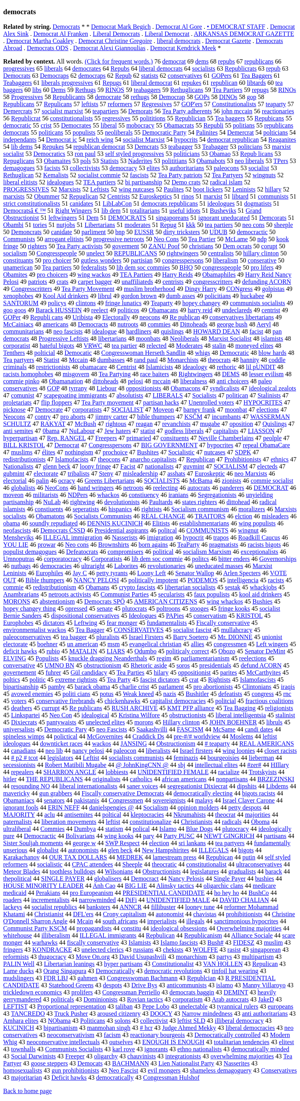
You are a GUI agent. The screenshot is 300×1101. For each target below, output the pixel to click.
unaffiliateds (137, 281)
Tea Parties (130, 672)
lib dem (110, 210)
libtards (256, 82)
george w (84, 843)
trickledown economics (32, 992)
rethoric (226, 367)
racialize (228, 772)
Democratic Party (164, 132)
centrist (271, 310)
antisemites (78, 814)
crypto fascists (137, 587)
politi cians (76, 693)
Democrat (66, 445)
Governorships (277, 558)
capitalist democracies (178, 701)
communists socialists (257, 303)
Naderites (140, 161)
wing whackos (225, 601)
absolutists (129, 395)
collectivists (85, 168)
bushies (264, 878)
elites (153, 168)
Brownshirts (113, 544)
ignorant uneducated (223, 217)
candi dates (259, 729)
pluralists (108, 637)
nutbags (21, 566)
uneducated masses (219, 566)
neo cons (253, 224)
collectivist (154, 1020)
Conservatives (279, 1070)
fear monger (122, 622)
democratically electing (202, 793)
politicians (186, 153)
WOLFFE (205, 949)
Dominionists (101, 999)
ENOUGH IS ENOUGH (173, 1042)
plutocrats (134, 608)
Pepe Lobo (155, 1006)
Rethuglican (18, 175)
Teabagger (215, 146)
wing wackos (94, 274)
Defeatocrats (82, 551)
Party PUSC (179, 836)
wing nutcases (136, 189)
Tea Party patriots (180, 175)
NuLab (51, 502)
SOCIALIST (127, 409)
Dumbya (85, 828)
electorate (46, 473)
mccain (161, 381)
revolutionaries (167, 566)
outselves (121, 1042)
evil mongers (164, 1070)
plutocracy (235, 828)
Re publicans (85, 708)
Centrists (118, 196)
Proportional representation (71, 1006)
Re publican (185, 317)
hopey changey (201, 303)
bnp (120, 232)
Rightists (219, 679)
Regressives (157, 104)
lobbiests (117, 772)
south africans (120, 921)
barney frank (200, 409)
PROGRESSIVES (26, 189)
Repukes (53, 146)
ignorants (156, 1049)
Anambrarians (21, 594)
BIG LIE (136, 885)
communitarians (23, 331)
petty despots (244, 807)
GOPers (222, 75)
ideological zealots (272, 388)
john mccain (237, 111)
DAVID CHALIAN (244, 900)
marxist (213, 196)
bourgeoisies (224, 757)
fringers (13, 949)
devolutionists (122, 502)
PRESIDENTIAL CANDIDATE (164, 892)
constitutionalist (206, 864)
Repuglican (83, 196)
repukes (191, 82)
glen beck (120, 850)
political (163, 551)
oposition (241, 423)
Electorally (116, 317)
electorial (15, 480)
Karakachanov (21, 857)
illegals (195, 921)
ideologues (220, 203)
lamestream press (175, 857)
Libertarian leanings (69, 963)
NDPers (78, 494)
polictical (65, 736)
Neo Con (60, 715)
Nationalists (18, 466)
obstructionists (187, 715)
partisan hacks (161, 402)
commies (159, 324)
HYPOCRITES (263, 402)
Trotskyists (263, 772)
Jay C (80, 573)
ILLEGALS (214, 850)
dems (202, 61)
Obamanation (66, 381)
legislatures (204, 871)
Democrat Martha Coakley (40, 41)
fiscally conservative (93, 942)
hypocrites (220, 445)
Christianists (196, 821)
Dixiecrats (24, 722)
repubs (226, 61)
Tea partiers (56, 267)
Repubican (219, 857)
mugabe (210, 423)
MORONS (16, 601)
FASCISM (190, 729)
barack (273, 871)
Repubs (120, 68)
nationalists (159, 466)
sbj (182, 765)
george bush (232, 324)
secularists (171, 594)
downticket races (61, 743)
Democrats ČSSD (62, 530)
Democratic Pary (65, 729)
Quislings (274, 423)
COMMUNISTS (207, 530)
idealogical (95, 715)
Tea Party (119, 679)
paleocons (226, 168)
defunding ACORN (266, 281)
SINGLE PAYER (62, 878)
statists (149, 75)
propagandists (94, 928)
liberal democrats (179, 41)
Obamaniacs (18, 800)
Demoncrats (26, 232)
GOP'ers (191, 104)
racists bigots (264, 544)
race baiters (154, 374)
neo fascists (67, 331)
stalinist (285, 715)
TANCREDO (28, 1013)
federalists (94, 267)
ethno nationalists (199, 1049)
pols (86, 161)
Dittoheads (193, 324)
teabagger (180, 146)
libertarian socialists (190, 587)
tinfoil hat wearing (235, 971)
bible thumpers (156, 416)
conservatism (210, 615)
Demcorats (272, 217)
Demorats (140, 111)
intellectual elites (216, 765)
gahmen (87, 978)
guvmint (193, 466)
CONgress (239, 288)
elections (268, 409)
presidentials (215, 665)
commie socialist (272, 480)
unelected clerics (102, 949)
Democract (145, 878)
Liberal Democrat (167, 33)
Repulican (265, 963)
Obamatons (50, 516)
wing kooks (118, 836)
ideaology (194, 367)
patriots (37, 281)
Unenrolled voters (211, 402)
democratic (17, 125)
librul (105, 296)
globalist (47, 850)
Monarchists (183, 359)
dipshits (247, 786)
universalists (19, 729)
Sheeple (132, 864)
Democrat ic (61, 139)
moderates (138, 224)
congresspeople (221, 267)
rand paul (146, 359)
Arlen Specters (242, 573)
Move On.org (93, 956)
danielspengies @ (111, 807)
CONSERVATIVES (138, 629)
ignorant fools (20, 807)
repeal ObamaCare (266, 445)
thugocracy (52, 956)
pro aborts (73, 416)
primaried (138, 438)
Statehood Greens (71, 985)
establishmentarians (204, 523)
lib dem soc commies (143, 267)
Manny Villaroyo (263, 985)
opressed (76, 608)
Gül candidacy (89, 672)
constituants (18, 260)
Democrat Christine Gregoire (115, 41)
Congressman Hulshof (171, 1077)
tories (40, 224)
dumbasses (110, 359)
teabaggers (147, 89)
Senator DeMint (265, 651)
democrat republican (233, 139)
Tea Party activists (79, 246)
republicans (259, 61)
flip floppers (56, 402)
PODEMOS (203, 580)
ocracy (66, 480)
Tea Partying (115, 374)
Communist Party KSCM (35, 928)
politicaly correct (187, 651)
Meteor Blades (21, 871)
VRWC (93, 345)
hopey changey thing (29, 608)
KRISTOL (249, 615)
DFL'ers (83, 914)
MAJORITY (19, 814)
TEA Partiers (136, 274)
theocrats (219, 359)
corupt (269, 246)
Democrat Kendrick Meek (183, 48)
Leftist (91, 757)
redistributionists (24, 459)
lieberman (261, 757)
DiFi (131, 900)
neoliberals (119, 132)
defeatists (230, 693)
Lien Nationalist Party (186, 1063)
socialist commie (99, 175)
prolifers (82, 992)
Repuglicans (18, 161)
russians (143, 949)
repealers (22, 772)
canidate (61, 232)
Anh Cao (104, 885)
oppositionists (143, 388)
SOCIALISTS (162, 480)
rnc (287, 693)
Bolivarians (80, 836)
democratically (115, 1077)
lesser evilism (266, 374)
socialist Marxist (144, 139)
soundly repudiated (54, 523)
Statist (51, 359)
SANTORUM (21, 303)
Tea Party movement (107, 402)
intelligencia (243, 580)
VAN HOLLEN (223, 963)
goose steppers (49, 1063)
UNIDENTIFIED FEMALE (172, 772)
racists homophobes (28, 374)
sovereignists (169, 800)
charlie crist (134, 686)
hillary (273, 189)
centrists (173, 281)
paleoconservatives (27, 637)
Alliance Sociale (252, 935)
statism (114, 828)
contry (43, 416)
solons (122, 1020)
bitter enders (234, 558)
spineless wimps (23, 736)
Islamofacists (71, 459)
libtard (240, 196)
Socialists (204, 395)
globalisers (107, 878)
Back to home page (27, 1091)
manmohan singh (108, 1027)
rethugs (140, 97)
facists (52, 168)
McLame (236, 239)
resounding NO (30, 786)
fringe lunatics (123, 303)
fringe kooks (234, 608)
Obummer (47, 196)
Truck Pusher (71, 1013)
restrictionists (53, 367)
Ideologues (142, 615)
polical (141, 828)
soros (183, 665)
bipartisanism (60, 1027)
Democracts (93, 324)
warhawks (45, 942)
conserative (262, 260)
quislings (172, 331)
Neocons (14, 416)
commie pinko (21, 381)
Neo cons (77, 544)
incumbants (226, 416)
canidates (81, 203)
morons (143, 722)
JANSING (133, 743)
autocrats (199, 487)
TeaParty (188, 544)
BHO (186, 267)
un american (82, 644)
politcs (200, 558)
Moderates (189, 345)
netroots (133, 487)
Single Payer (230, 878)
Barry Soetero (190, 637)
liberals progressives (67, 82)
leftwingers (63, 217)
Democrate (49, 409)
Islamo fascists (179, 942)
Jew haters (117, 431)
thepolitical (17, 878)
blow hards (273, 352)
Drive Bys (144, 985)
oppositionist (194, 672)
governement (19, 672)
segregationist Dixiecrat (197, 786)
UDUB (218, 232)
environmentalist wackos (34, 629)
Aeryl (264, 324)
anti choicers (233, 381)
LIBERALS (168, 395)
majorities (257, 814)
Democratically (115, 971)
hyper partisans (123, 963)
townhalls (23, 1049)
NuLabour (82, 431)
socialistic (49, 864)
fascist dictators (160, 679)
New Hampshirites (165, 850)
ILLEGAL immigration (72, 537)
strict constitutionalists (31, 203)
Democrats (66, 26)
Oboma (260, 821)
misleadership (140, 473)
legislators (60, 757)
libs (36, 89)
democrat (174, 61)
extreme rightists (76, 679)
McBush (85, 423)
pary (148, 836)
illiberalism (55, 935)
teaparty (276, 104)
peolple (272, 438)
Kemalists (55, 175)
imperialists (162, 921)
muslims (21, 452)
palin (42, 480)
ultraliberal (17, 828)
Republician (190, 118)
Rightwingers (195, 374)
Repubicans (269, 118)
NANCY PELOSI (96, 580)
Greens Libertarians (109, 480)
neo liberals (249, 161)
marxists (13, 196)
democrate (108, 97)
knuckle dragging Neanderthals (107, 658)
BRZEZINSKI (275, 779)
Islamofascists (258, 679)
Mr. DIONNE (235, 637)
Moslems (241, 736)
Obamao (220, 153)
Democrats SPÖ (104, 601)
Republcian (201, 978)
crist (46, 125)
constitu (131, 928)
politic (38, 679)
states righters (199, 502)
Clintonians (257, 686)
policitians (217, 296)
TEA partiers (99, 182)
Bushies (263, 601)
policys (57, 303)
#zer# (254, 765)
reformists (16, 956)
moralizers (251, 509)
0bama (51, 431)
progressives (19, 68)
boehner (47, 644)
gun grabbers (55, 793)
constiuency (144, 494)
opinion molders (198, 807)
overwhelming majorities (242, 1056)
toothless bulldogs (73, 871)
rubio (53, 651)
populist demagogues (30, 551)
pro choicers (52, 274)
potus (107, 693)
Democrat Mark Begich (121, 26)
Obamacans (163, 310)
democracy (123, 168)
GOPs (202, 97)
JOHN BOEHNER (233, 722)
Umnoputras (18, 558)
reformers (120, 104)
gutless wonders (101, 260)
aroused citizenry (119, 1013)
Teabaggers (17, 82)
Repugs (112, 82)
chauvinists (142, 1056)
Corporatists (106, 558)
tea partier (124, 345)
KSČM (193, 416)
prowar (47, 544)
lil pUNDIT (261, 367)
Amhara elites (20, 1020)
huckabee (252, 296)
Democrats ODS (47, 48)
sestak (232, 587)
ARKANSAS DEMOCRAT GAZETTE (244, 33)
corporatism (187, 999)
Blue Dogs (199, 828)
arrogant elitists (64, 239)
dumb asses (180, 296)
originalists (106, 779)
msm (113, 644)
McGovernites (105, 736)
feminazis (186, 757)
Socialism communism (200, 509)
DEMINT (236, 992)
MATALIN (83, 651)
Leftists (99, 189)
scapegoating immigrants (75, 395)
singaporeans (172, 217)
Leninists (243, 189)
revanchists (176, 423)
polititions (152, 118)
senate (104, 608)
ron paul (85, 153)
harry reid (200, 310)
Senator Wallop (194, 573)
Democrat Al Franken (60, 33)
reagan (144, 423)
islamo (224, 985)
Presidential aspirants (121, 530)
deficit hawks (20, 651)
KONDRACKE (52, 949)
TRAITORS (210, 516)
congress (262, 693)
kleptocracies (147, 814)
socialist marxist (62, 111)
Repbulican (160, 935)
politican (237, 395)
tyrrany (78, 388)
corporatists (87, 409)
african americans (184, 779)
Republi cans (46, 317)
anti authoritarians (265, 1013)
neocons (149, 317)
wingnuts (264, 175)
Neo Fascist (123, 1070)
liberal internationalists (88, 786)
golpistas (273, 288)
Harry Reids (177, 274)
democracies (56, 566)
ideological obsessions (178, 928)
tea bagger (74, 637)
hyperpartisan (20, 438)
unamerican (18, 267)
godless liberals (184, 431)
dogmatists (258, 203)
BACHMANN (130, 1063)
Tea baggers (230, 118)
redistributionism (54, 587)
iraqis (288, 686)
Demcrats (147, 146)
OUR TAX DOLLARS (78, 857)
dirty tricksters (181, 232)
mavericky (16, 793)
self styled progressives (134, 153)
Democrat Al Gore (179, 26)
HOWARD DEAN (216, 331)
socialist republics (54, 907)
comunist (22, 395)
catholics (141, 779)
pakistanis (86, 800)
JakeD (266, 999)
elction (243, 516)
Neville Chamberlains (225, 438)
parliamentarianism (205, 658)
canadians (23, 750)
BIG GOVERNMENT (169, 445)
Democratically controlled (227, 1035)
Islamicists (159, 367)
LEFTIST (15, 1006)
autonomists (83, 850)
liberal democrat (151, 82)
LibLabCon (117, 203)
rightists (151, 509)
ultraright (93, 566)
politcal (167, 530)
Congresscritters (31, 288)
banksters (98, 907)
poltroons (168, 608)
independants (19, 139)
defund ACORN (261, 665)
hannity (249, 359)
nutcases (214, 452)
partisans (275, 836)
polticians (275, 132)
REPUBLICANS (135, 253)
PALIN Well (18, 963)
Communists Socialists (74, 1049)
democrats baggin (191, 992)
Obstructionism (175, 743)
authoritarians (186, 168)
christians (201, 246)
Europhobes (18, 622)
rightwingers (183, 253)
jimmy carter (111, 416)
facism (112, 1035)
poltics (11, 679)
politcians (250, 146)
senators (54, 800)
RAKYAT (53, 423)
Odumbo (145, 651)
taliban (124, 1006)
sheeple (283, 224)
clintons (86, 303)
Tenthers (14, 352)
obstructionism (102, 665)
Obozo (226, 651)
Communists (19, 239)
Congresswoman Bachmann (142, 978)
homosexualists (22, 1070)
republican (224, 82)
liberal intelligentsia (241, 715)
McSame (224, 729)
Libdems (277, 786)
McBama (200, 480)
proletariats (17, 402)
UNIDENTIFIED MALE (178, 900)
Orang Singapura (64, 971)
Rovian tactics (145, 999)
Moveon (163, 409)
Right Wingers (73, 210)
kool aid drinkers (260, 594)
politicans (51, 132)
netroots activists (70, 594)
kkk (190, 224)
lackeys (12, 907)
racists (276, 580)
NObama (59, 1020)
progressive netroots (118, 239)
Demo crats (186, 182)
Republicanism (203, 935)
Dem (92, 217)
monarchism (191, 956)
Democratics (49, 153)
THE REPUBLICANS (54, 779)
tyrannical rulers (237, 1006)
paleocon (125, 750)
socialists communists (136, 757)
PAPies (175, 615)
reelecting (165, 487)
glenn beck (56, 466)
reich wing (99, 139)
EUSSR (144, 232)
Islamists (140, 942)
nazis (169, 693)
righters (37, 246)
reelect (99, 310)
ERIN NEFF (63, 807)
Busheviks (223, 210)
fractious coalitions (270, 701)
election (159, 843)
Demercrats (17, 111)
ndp (262, 239)
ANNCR (131, 907)
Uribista (83, 317)
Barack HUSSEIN (59, 310)
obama (11, 523)
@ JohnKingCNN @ (142, 765)
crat (194, 679)
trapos (221, 537)
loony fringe (95, 466)
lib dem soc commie (156, 558)
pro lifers (262, 267)
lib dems (22, 146)
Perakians (48, 892)
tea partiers (219, 224)
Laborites (126, 566)
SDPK (243, 452)
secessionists (19, 765)
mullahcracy (236, 629)
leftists (89, 104)
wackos (101, 743)
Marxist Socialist (229, 338)
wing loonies (238, 750)
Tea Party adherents (187, 111)
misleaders (275, 516)
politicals (62, 999)
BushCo (259, 892)
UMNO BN (59, 665)
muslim (273, 942)
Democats (90, 1063)
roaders (12, 900)
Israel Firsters (146, 637)
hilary (161, 672)
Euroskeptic (210, 473)
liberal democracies (250, 1027)
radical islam (226, 182)
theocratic (164, 864)
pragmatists (223, 544)
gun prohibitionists (75, 1070)
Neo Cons (166, 239)
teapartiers (105, 111)
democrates (86, 68)
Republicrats (241, 68)
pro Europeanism (91, 892)
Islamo (168, 828)
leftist (113, 821)
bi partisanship (143, 182)
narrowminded (97, 900)
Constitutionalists (234, 104)
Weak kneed (138, 693)
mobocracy (140, 125)
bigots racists (258, 793)
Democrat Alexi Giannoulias (109, 48)
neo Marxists (250, 473)
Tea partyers (18, 359)
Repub (123, 75)
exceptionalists (259, 551)
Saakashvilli (152, 729)
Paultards (161, 502)
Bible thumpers (45, 580)
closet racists (280, 750)
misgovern (76, 374)
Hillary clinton (181, 722)
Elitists (161, 523)
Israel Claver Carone (249, 800)
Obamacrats (179, 125)
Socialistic (181, 452)
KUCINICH (18, 1027)
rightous (116, 423)
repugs (260, 89)
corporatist (16, 345)
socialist (258, 168)
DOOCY (161, 1013)
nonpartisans (232, 779)
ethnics (280, 459)
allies (197, 644)
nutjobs (65, 224)
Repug (168, 224)
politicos (128, 310)
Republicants (69, 97)
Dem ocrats (237, 246)
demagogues (19, 168)
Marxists (69, 189)
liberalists (158, 750)
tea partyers (229, 843)
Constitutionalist (173, 963)
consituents (174, 438)
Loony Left (151, 573)
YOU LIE (15, 544)
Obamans (97, 587)
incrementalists (50, 900)
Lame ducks (18, 971)
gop (251, 97)
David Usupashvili (143, 956)
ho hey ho (226, 892)
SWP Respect (122, 843)
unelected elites (105, 722)
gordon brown (139, 296)
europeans (280, 1006)
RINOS (114, 89)
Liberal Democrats (116, 33)
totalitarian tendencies (242, 1042)
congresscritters (212, 281)
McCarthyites (263, 672)
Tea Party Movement (88, 288)
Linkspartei (25, 715)
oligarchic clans (223, 885)
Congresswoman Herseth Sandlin (143, 352)
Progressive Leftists (64, 338)
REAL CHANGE (163, 516)
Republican (200, 459)
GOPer (12, 317)
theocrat (225, 814)
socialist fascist (192, 629)
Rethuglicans (186, 89)
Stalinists (269, 395)
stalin (219, 345)
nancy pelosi (88, 750)
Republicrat (26, 118)
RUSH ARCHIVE (135, 708)
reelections (252, 658)
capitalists (225, 431)
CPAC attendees (92, 864)
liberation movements (68, 821)
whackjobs (263, 587)
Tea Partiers (227, 89)
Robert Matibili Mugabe (76, 765)
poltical (111, 814)
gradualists (242, 871)
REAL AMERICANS (266, 743)
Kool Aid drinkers (65, 296)
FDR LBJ (55, 978)
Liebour (107, 388)
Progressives (27, 97)
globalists (23, 487)
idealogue (104, 331)
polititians (174, 161)
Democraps (54, 75)
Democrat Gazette (228, 41)
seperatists (86, 509)
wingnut (248, 530)
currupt (50, 708)
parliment (94, 232)
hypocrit (193, 537)
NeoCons (56, 487)
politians (244, 125)
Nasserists (124, 537)
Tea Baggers (256, 75)
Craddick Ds (148, 736)
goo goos (14, 310)
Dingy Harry (201, 288)
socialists (204, 68)
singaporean (265, 949)
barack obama (92, 686)
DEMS (231, 374)
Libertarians (99, 224)
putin (248, 857)
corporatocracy (63, 558)
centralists (221, 253)
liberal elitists (20, 182)
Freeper (74, 1056)
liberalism (225, 260)
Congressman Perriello (131, 992)
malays (204, 800)
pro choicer (57, 260)
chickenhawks (123, 701)
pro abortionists (213, 686)
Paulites (174, 189)
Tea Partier (202, 239)
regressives (116, 118)
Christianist (49, 914)
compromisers (125, 551)
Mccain (78, 359)
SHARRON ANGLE (69, 772)
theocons (109, 459)
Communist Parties (125, 594)
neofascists (17, 530)
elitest (286, 1042)
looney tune (200, 907)
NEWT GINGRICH (229, 836)
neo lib (54, 750)
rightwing (82, 502)
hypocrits (186, 139)
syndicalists (225, 388)
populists (84, 132)
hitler (10, 779)
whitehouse (17, 935)
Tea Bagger (89, 629)
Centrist (126, 367)
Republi (213, 125)
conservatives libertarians (242, 317)
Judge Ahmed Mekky (189, 1027)
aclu (49, 814)
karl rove (123, 1049)
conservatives (185, 75)
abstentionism (57, 601)
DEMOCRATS (127, 217)
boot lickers (208, 189)
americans (55, 324)
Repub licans (256, 153)
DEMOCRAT (271, 487)
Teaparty (162, 303)
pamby (57, 686)
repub (273, 68)
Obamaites (57, 161)
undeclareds (237, 310)
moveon (13, 494)
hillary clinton (261, 253)
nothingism (79, 452)
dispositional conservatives (85, 615)
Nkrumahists (189, 814)
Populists (47, 658)
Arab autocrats (230, 999)
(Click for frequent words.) (119, 61)
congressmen (230, 644)
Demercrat (240, 132)
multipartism (258, 956)
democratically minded (260, 1049)
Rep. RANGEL (66, 438)
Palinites (207, 132)
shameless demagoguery (220, 1070)
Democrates (76, 125)
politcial (225, 701)
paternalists (17, 821)
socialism (15, 253)
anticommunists (186, 985)
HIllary (280, 765)
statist (148, 431)
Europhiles (49, 573)
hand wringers (96, 487)
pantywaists (62, 722)
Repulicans (58, 104)
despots (112, 985)
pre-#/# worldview (197, 736)
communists (273, 196)
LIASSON (261, 431)
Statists (109, 161)
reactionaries (278, 111)
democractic (252, 232)
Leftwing (86, 622)
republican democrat (99, 146)
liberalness (193, 381)
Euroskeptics (155, 196)
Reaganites (282, 139)
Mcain (85, 921)
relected (156, 345)
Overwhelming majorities (249, 928)
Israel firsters (196, 750)
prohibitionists (244, 914)
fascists (139, 175)
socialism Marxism (207, 551)
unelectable (193, 1006)
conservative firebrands (65, 701)
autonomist (170, 914)
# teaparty (217, 743)
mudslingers (18, 978)
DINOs (228, 97)
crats (62, 281)
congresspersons (183, 260)
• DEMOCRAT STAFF (236, 26)
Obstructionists (161, 871)
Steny (106, 473)
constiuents (49, 509)
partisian (142, 260)
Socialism (155, 807)
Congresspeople (56, 253)
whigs (202, 352)
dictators (53, 622)
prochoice (115, 452)
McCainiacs (18, 324)
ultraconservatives (259, 864)
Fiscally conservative (223, 622)
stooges (199, 608)
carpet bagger (95, 281)
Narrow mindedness (207, 1013)
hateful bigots (56, 345)
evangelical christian (155, 644)
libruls (274, 722)
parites (228, 672)
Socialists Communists (103, 516)
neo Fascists (111, 729)
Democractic (40, 836)
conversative (19, 665)
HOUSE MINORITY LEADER (43, 885)
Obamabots (211, 161)
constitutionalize (150, 821)
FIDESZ (243, 942)
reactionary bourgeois (157, 1035)
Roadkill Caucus (259, 537)
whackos (108, 494)
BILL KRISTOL (24, 445)
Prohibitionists (242, 459)
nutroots (128, 324)
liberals (53, 68)
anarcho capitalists (153, 459)
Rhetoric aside (149, 665)
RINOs (287, 89)
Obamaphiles (219, 274)
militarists (45, 494)
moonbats (148, 338)
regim (164, 658)
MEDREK (129, 857)
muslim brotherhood (149, 288)
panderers (231, 487)
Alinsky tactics (175, 885)
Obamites (15, 274)
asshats (176, 473)
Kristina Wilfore (138, 715)
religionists (279, 708)
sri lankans (192, 843)
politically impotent (153, 580)
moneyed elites (254, 345)
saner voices (142, 786)
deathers (21, 708)
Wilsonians (119, 871)
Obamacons (186, 388)
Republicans (18, 104)
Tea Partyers (227, 175)
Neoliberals (184, 338)
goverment (125, 246)
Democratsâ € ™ (24, 210)
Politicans (92, 1020)
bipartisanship (21, 686)
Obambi (13, 224)
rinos (188, 196)
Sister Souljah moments (33, 843)
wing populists (257, 523)
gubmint (13, 473)
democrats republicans (169, 203)
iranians (179, 494)
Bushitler (197, 693)
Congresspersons (110, 445)
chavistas (205, 914)
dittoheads (105, 381)
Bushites (148, 452)
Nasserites (237, 1063)
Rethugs (85, 89)
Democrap (172, 97)
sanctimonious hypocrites (246, 921)
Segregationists (217, 494)
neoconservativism (70, 1035)
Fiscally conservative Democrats (123, 793)
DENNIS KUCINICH (115, 523)
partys (224, 956)
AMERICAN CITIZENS (165, 601)
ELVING (14, 658)
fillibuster (163, 907)
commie (13, 587)
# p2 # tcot (24, 757)
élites (48, 452)
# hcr (146, 1027)
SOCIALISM (231, 466)
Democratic (234, 352)
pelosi (135, 381)
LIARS (116, 651)
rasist (234, 949)
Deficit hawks (68, 1077)
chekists (173, 949)
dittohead (238, 502)
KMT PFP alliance (190, 708)
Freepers (106, 438)
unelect (95, 253)
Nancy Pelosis (186, 878)
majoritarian (26, 1077)
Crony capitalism (124, 914)
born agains (153, 544)
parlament (171, 686)
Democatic (78, 352)
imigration (160, 537)
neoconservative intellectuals (63, 1042)
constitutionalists (71, 118)
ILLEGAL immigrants (108, 935)
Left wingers (272, 644)
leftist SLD (191, 1020)
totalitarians (145, 210)
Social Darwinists (33, 1056)
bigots (246, 850)
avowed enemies (32, 693)
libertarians (112, 338)
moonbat (236, 409)
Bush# (215, 942)
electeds (267, 466)
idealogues (60, 182)
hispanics (120, 509)
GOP (53, 388)
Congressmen (126, 800)
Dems (58, 89)
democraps (91, 75)
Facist (127, 466)
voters (18, 701)
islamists (272, 338)
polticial (44, 352)
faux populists (212, 594)
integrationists (183, 1056)
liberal (109, 125)
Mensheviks (18, 537)
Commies (52, 828)
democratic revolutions (173, 971)
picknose (14, 409)
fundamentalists (167, 622)
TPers (281, 161)
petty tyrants (112, 573)
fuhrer (53, 672)
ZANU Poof (164, 246)
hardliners (139, 331)
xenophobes (18, 296)
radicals (232, 821)
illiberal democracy (239, 1020)
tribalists (79, 473)
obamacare (93, 367)
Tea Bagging (239, 708)
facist (256, 331)
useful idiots (185, 210)
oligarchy (106, 1056)
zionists (231, 480)
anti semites (18, 431)
